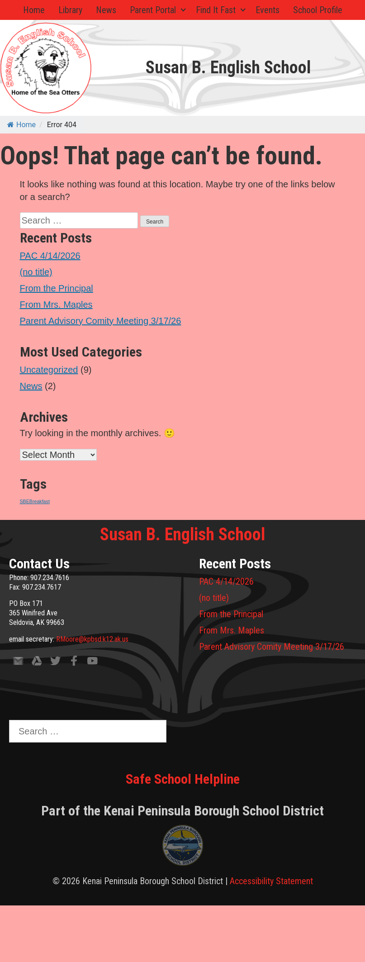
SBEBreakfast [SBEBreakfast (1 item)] (35, 501)
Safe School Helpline (183, 779)
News (106, 10)
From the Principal (56, 288)
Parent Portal (153, 10)
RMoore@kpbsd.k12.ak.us (92, 639)
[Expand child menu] (183, 10)
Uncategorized (49, 370)
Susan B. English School (228, 67)
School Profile (317, 10)
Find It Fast (216, 10)
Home (34, 10)
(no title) (36, 272)
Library (70, 10)
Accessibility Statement (271, 881)
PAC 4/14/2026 (50, 256)
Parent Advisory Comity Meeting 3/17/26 (100, 321)
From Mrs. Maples (56, 305)
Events (268, 10)
